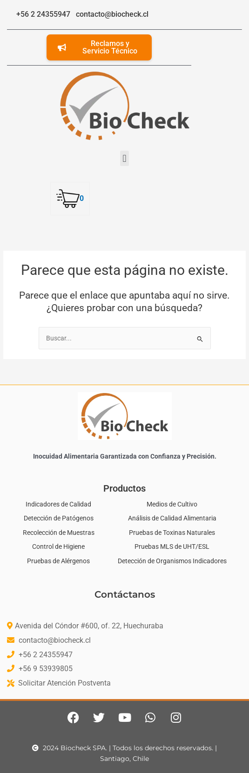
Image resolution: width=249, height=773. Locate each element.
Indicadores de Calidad (58, 504)
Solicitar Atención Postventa (64, 683)
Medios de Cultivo (172, 504)
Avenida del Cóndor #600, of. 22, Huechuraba (89, 625)
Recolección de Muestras (58, 532)
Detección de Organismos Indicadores (172, 561)
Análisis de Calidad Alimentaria (172, 518)
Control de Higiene (58, 546)
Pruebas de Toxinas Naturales (172, 532)
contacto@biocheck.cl (55, 640)
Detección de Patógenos (59, 518)
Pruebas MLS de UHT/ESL (172, 546)
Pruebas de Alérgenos (58, 561)
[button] (124, 158)
